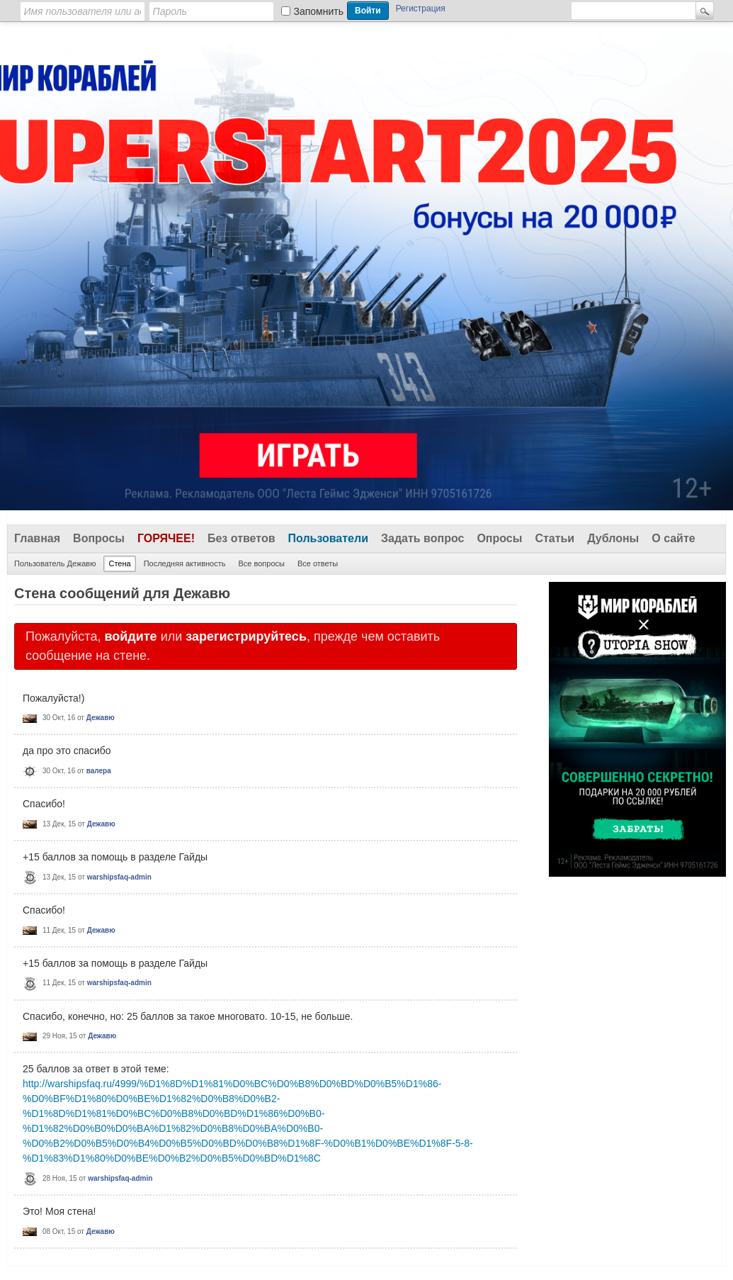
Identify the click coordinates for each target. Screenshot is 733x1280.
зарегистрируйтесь (246, 636)
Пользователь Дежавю (55, 563)
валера (98, 771)
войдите (130, 636)
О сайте (673, 538)
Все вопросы (261, 563)
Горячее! (166, 538)
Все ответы (317, 563)
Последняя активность (185, 563)
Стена (119, 563)
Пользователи (328, 538)
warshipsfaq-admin (119, 877)
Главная (37, 538)
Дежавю (100, 718)
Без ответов (241, 538)
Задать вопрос (422, 538)
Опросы (499, 538)
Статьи (554, 538)
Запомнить (319, 11)
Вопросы (99, 538)
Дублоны (613, 538)
